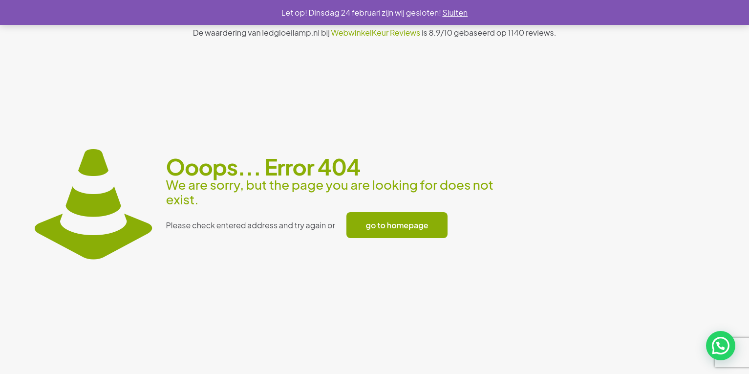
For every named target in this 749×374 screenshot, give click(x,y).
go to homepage (397, 225)
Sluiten (455, 12)
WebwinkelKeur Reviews (376, 32)
